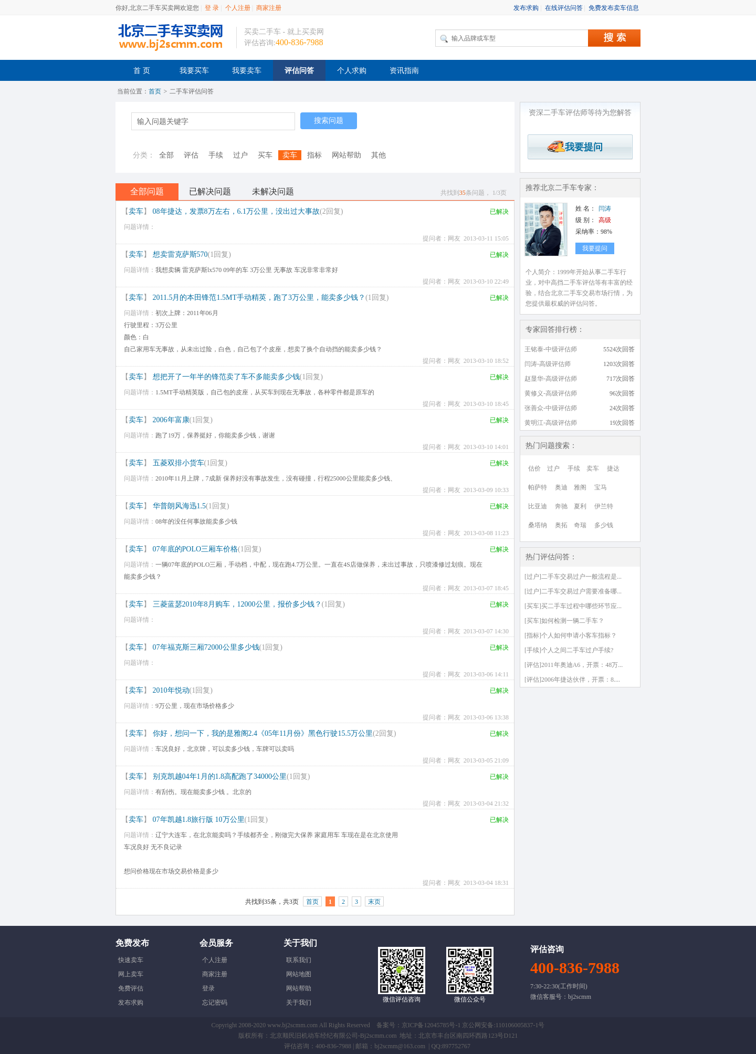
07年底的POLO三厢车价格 (195, 549)
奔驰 (561, 506)
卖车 (289, 155)
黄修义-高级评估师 (550, 393)
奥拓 (561, 525)
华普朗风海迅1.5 (179, 506)
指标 (314, 155)
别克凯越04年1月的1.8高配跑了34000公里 (220, 776)
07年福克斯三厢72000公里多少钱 (206, 647)
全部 (166, 155)
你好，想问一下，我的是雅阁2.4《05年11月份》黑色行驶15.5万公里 (263, 733)
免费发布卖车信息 (614, 8)
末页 (374, 901)
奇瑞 (580, 525)
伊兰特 (603, 506)
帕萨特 (537, 487)
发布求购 (526, 8)
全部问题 (147, 191)
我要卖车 (246, 71)
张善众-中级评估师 (550, 408)
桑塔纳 (537, 525)
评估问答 (299, 71)
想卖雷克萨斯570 (180, 254)
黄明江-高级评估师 (550, 422)
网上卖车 (130, 974)
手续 (215, 155)
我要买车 (194, 71)
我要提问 (580, 147)
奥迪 (561, 487)
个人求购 (351, 71)
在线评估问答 (564, 8)
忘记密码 (214, 1002)
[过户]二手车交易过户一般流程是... (573, 576)
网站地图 (298, 974)
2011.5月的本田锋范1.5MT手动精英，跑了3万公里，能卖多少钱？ (259, 297)
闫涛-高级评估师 (547, 364)
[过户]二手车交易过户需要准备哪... (573, 591)
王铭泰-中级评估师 (550, 349)
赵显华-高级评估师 (550, 378)
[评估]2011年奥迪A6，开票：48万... (573, 665)
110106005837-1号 (520, 1025)
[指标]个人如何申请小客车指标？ (570, 635)
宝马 (600, 487)
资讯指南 (404, 71)
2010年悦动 (171, 690)
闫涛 (604, 208)
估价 (534, 468)
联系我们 (298, 960)
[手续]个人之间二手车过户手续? (568, 650)
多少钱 (603, 525)
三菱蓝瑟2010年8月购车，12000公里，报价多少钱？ (237, 604)
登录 (208, 988)
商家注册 (268, 8)
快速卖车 (130, 960)
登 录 (212, 8)
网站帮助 (346, 155)
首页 (155, 91)
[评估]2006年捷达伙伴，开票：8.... (572, 679)
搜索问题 (328, 120)
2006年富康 (171, 420)
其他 (378, 155)
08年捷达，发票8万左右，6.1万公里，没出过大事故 (236, 211)
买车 (265, 155)
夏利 (580, 506)
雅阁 (580, 487)
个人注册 (237, 8)
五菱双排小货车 (178, 463)
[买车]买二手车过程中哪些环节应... (573, 606)
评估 (191, 155)
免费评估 (130, 988)
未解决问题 (273, 191)
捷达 (613, 468)
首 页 (141, 71)
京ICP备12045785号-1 (431, 1025)
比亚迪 (537, 506)
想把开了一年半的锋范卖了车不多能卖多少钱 (226, 377)
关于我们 (298, 1002)
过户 (240, 155)
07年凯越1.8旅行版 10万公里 (199, 819)
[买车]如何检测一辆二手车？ (564, 620)
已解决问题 (210, 191)
